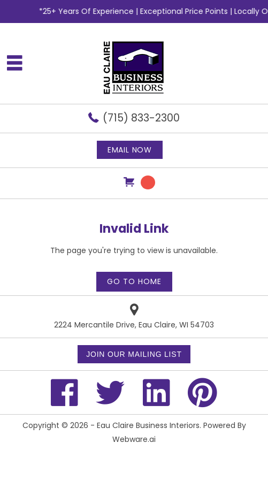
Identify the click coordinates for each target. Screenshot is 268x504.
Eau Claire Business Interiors (148, 425)
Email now (130, 149)
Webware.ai (134, 439)
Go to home (134, 281)
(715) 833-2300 (141, 118)
